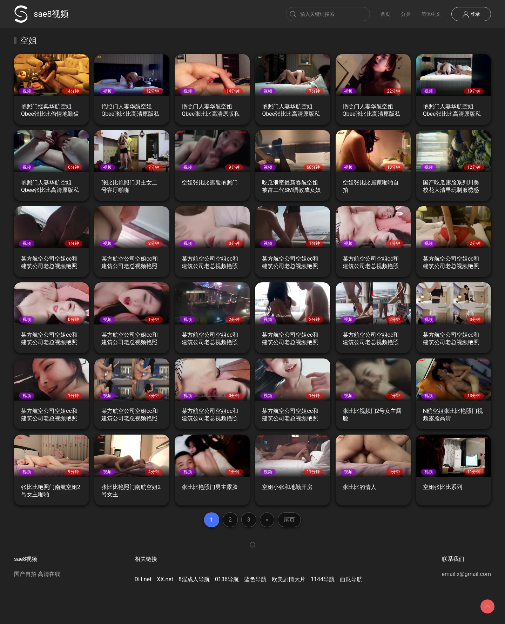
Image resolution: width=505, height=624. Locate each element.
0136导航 (227, 579)
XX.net (165, 579)
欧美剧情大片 (288, 579)
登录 (471, 14)
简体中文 (431, 14)
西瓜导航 (351, 579)
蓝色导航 (255, 579)
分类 (406, 14)
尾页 (289, 519)
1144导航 (323, 579)
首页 (385, 14)
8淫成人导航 (194, 579)
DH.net (143, 579)
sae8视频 (41, 14)
